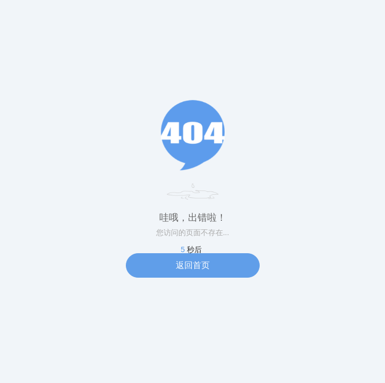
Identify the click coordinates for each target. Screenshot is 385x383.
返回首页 (193, 265)
